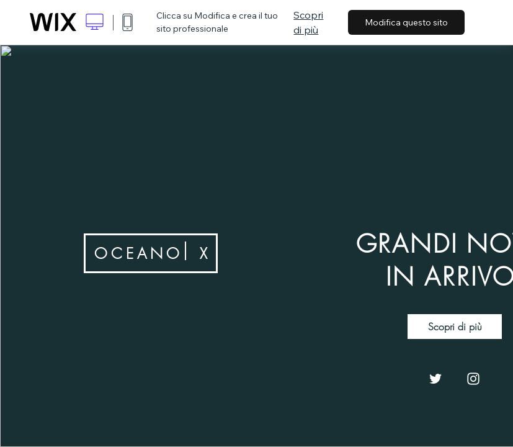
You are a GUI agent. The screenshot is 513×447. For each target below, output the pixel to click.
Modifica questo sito (406, 22)
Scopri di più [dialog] (308, 22)
